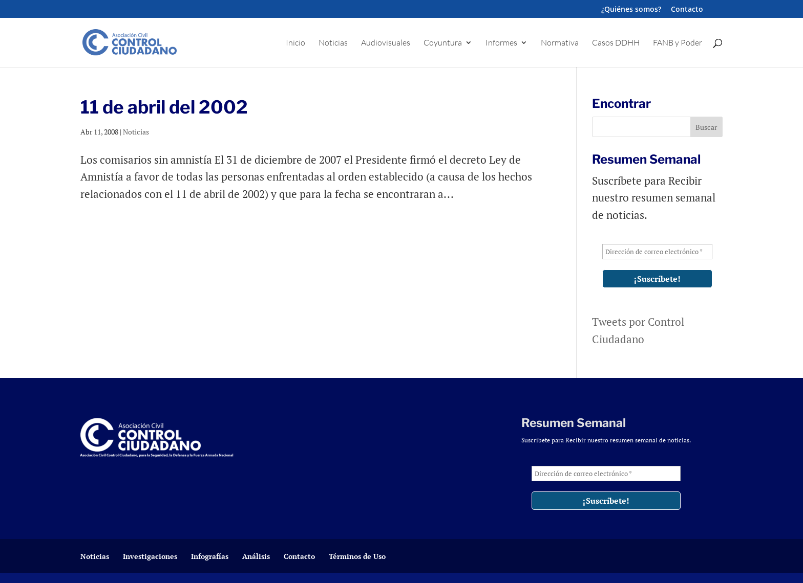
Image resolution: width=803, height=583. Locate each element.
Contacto (687, 10)
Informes (501, 43)
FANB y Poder (677, 43)
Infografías (209, 556)
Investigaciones (150, 556)
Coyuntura (443, 43)
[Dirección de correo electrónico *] (657, 251)
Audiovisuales (385, 43)
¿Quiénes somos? (631, 10)
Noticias (333, 43)
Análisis (256, 556)
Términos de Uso (357, 556)
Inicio (295, 43)
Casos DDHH (616, 43)
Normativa (560, 43)
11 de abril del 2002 (164, 107)
